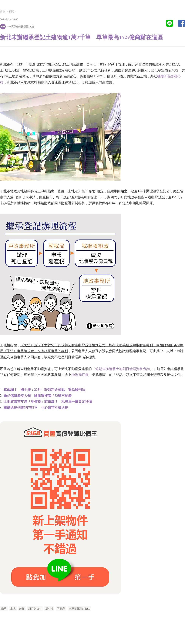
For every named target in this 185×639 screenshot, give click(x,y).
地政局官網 (80, 375)
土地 (12, 608)
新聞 (11, 11)
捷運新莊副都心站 (79, 608)
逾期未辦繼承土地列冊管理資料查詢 (122, 369)
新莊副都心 (35, 608)
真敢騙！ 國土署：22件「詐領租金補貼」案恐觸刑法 (44, 390)
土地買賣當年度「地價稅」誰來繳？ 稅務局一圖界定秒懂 (48, 401)
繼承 (3, 608)
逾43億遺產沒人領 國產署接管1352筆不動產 (38, 396)
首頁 (2, 11)
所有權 (49, 608)
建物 (22, 608)
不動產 (61, 608)
